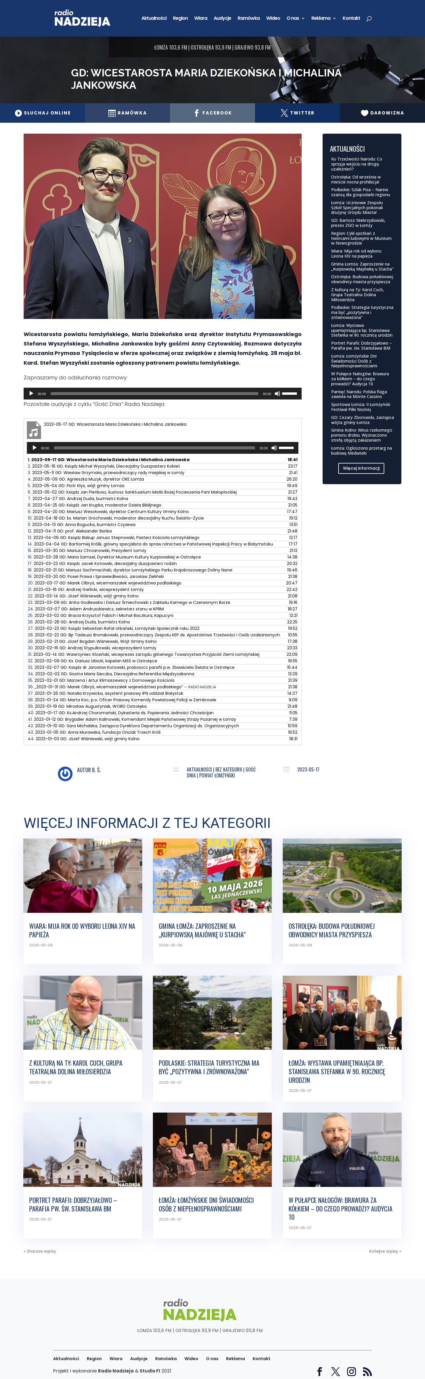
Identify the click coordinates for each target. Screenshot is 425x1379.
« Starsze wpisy (40, 1251)
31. (143, 654)
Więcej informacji (361, 468)
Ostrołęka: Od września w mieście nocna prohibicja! (356, 179)
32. (92, 661)
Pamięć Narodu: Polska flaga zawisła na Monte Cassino (359, 394)
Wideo (273, 19)
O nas (293, 19)
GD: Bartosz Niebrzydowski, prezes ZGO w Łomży (358, 222)
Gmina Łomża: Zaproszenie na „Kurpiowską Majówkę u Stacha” (362, 266)
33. (131, 667)
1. (108, 460)
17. (102, 563)
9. (108, 512)
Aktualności (153, 19)
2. (104, 466)
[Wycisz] (277, 394)
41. (132, 719)
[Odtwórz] (31, 394)
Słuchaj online (42, 113)
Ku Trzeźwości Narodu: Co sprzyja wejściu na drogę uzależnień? (356, 164)
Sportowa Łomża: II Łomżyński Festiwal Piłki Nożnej (360, 407)
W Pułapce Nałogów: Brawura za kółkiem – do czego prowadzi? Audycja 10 (360, 378)
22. (83, 596)
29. (92, 641)
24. (96, 609)
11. (81, 525)
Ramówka (249, 19)
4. (86, 479)
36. (122, 687)
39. (87, 706)
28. (154, 635)
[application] (163, 393)
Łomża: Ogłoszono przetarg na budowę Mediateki (361, 450)
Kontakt (351, 19)
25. (100, 615)
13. (114, 538)
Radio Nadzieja (116, 1371)
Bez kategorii (228, 769)
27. (114, 628)
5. (76, 486)
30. (92, 648)
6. (132, 492)
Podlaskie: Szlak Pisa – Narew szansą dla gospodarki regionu (360, 192)
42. (133, 726)
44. (84, 739)
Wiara (200, 19)
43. (94, 732)
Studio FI (150, 1371)
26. (79, 622)
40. (121, 713)
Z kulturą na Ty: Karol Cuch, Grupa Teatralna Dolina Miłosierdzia (357, 294)
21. (86, 589)
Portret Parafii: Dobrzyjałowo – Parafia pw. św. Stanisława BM (361, 345)
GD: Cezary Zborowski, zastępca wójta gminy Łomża (362, 420)
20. (105, 583)
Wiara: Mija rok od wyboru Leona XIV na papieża (356, 253)
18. (130, 570)
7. (78, 499)
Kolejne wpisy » (385, 1251)
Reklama (320, 19)
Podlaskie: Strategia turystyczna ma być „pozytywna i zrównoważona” (362, 312)
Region (180, 19)
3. (106, 473)
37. (105, 693)
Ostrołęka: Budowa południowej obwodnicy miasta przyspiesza (362, 279)
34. (111, 674)
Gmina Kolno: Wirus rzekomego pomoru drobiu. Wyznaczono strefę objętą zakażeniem (361, 435)
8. (94, 505)
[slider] (154, 393)
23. (129, 602)
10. (116, 518)
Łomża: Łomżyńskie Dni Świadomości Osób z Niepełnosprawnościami (354, 361)
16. (114, 557)
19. (96, 576)
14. (150, 544)
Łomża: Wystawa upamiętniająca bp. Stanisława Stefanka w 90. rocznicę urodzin (362, 330)
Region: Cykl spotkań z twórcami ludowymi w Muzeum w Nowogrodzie (361, 238)
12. (70, 531)
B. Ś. (96, 770)
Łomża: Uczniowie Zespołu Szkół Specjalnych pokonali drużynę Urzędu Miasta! (357, 207)
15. (87, 550)
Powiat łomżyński (217, 775)
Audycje (222, 19)
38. (122, 700)
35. (101, 680)
